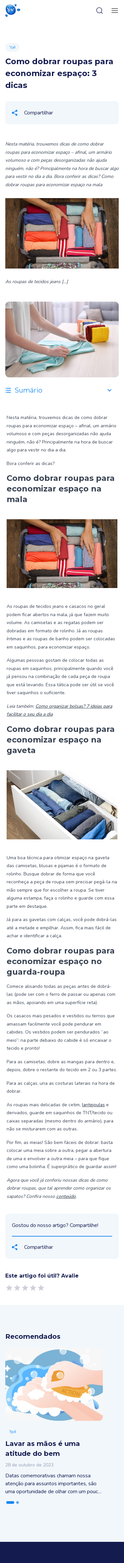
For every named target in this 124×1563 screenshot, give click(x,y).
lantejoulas (93, 1105)
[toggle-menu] (113, 10)
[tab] (10, 1502)
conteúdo (66, 1196)
